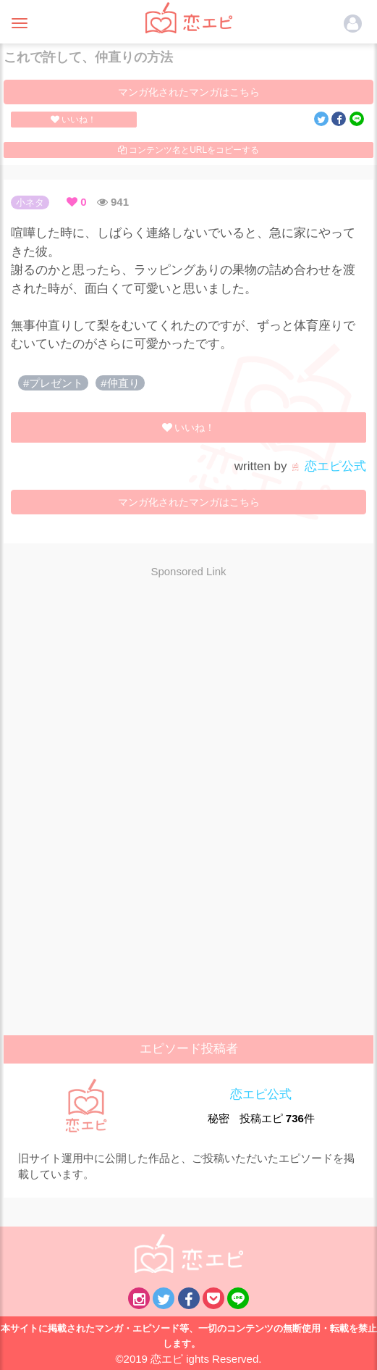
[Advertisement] (188, 694)
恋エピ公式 (328, 466)
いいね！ (73, 119)
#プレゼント (53, 383)
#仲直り (120, 383)
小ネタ (30, 202)
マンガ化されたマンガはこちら (189, 92)
